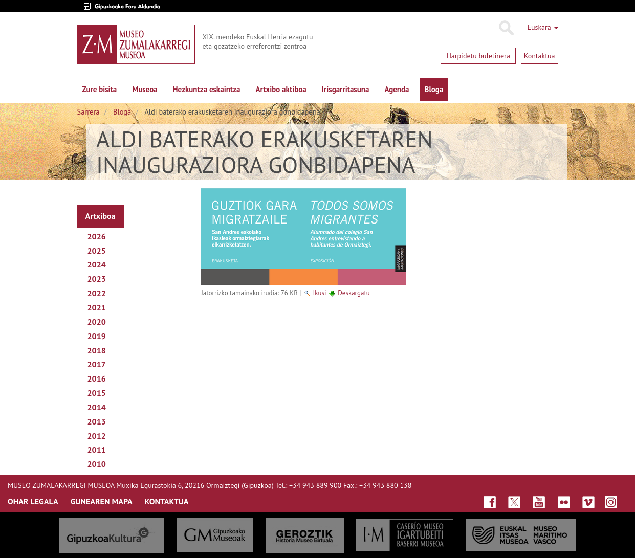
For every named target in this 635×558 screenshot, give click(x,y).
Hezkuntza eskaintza (206, 89)
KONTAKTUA (167, 501)
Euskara (542, 27)
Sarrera (88, 112)
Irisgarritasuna (345, 89)
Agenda (396, 89)
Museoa (144, 89)
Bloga (434, 89)
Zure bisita (99, 89)
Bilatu (506, 28)
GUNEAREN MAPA (102, 501)
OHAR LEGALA (33, 501)
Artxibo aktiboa (280, 89)
